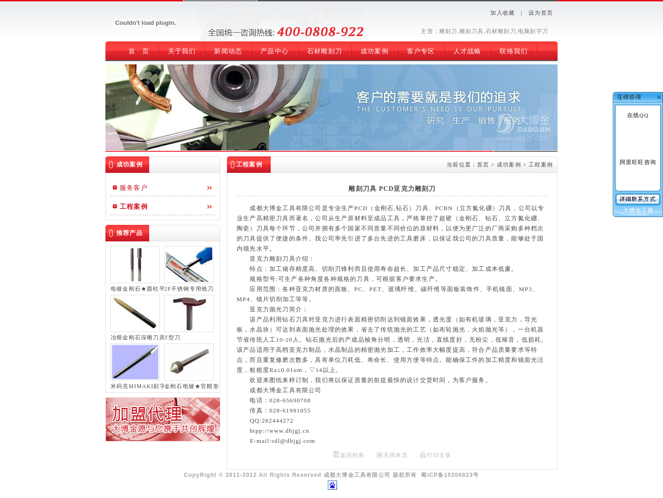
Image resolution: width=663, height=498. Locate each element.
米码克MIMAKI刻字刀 (137, 386)
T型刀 (172, 337)
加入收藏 (502, 13)
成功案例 (509, 164)
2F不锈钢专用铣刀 (189, 289)
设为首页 (541, 13)
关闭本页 (396, 455)
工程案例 (134, 206)
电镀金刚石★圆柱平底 (137, 289)
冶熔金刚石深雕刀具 (137, 337)
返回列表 (352, 455)
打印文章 (439, 455)
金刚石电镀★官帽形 (191, 386)
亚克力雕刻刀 (269, 258)
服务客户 (134, 187)
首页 (483, 164)
